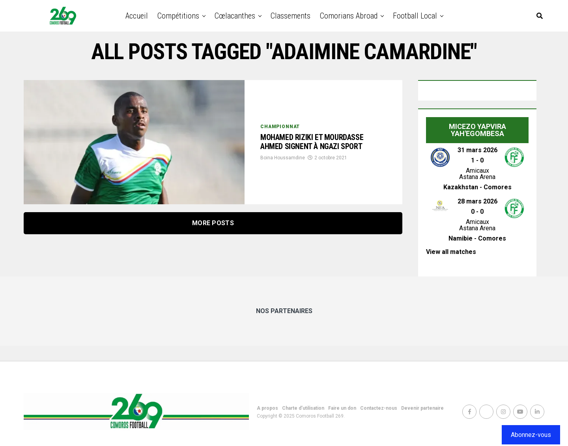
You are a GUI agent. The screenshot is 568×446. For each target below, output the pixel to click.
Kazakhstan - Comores (477, 187)
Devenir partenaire (422, 408)
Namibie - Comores (477, 238)
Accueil (136, 16)
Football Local (415, 16)
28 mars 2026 (477, 201)
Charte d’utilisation (303, 408)
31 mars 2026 (477, 150)
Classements (290, 16)
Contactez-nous (378, 408)
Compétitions (178, 16)
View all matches (451, 252)
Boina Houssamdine (282, 167)
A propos (267, 408)
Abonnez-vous (531, 435)
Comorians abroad (348, 16)
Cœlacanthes (235, 16)
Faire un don (342, 408)
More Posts (213, 223)
